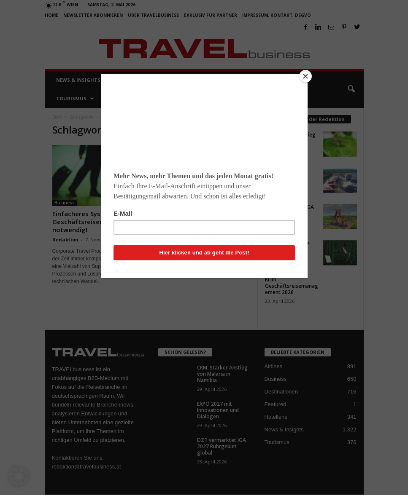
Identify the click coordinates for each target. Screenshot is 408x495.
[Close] (305, 76)
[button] (18, 476)
